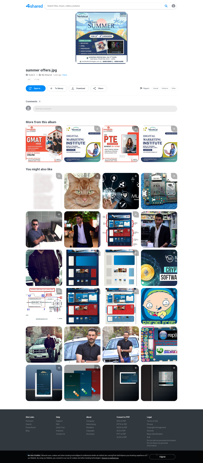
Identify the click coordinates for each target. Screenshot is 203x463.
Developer (90, 434)
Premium (29, 421)
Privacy (150, 424)
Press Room (31, 427)
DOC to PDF (121, 421)
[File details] (44, 144)
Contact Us (60, 434)
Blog (27, 431)
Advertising (91, 424)
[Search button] (166, 6)
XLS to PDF (121, 431)
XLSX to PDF (122, 437)
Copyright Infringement (156, 427)
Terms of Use (152, 421)
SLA (148, 437)
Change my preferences (110, 458)
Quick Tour (60, 427)
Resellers (90, 427)
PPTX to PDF (122, 424)
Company (90, 421)
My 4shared (45, 75)
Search (29, 424)
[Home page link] (34, 6)
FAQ (57, 424)
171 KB (36, 79)
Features (59, 431)
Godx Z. (30, 75)
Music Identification (155, 434)
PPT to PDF (121, 434)
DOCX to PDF (122, 427)
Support (59, 421)
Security (150, 431)
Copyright (90, 431)
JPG (28, 79)
